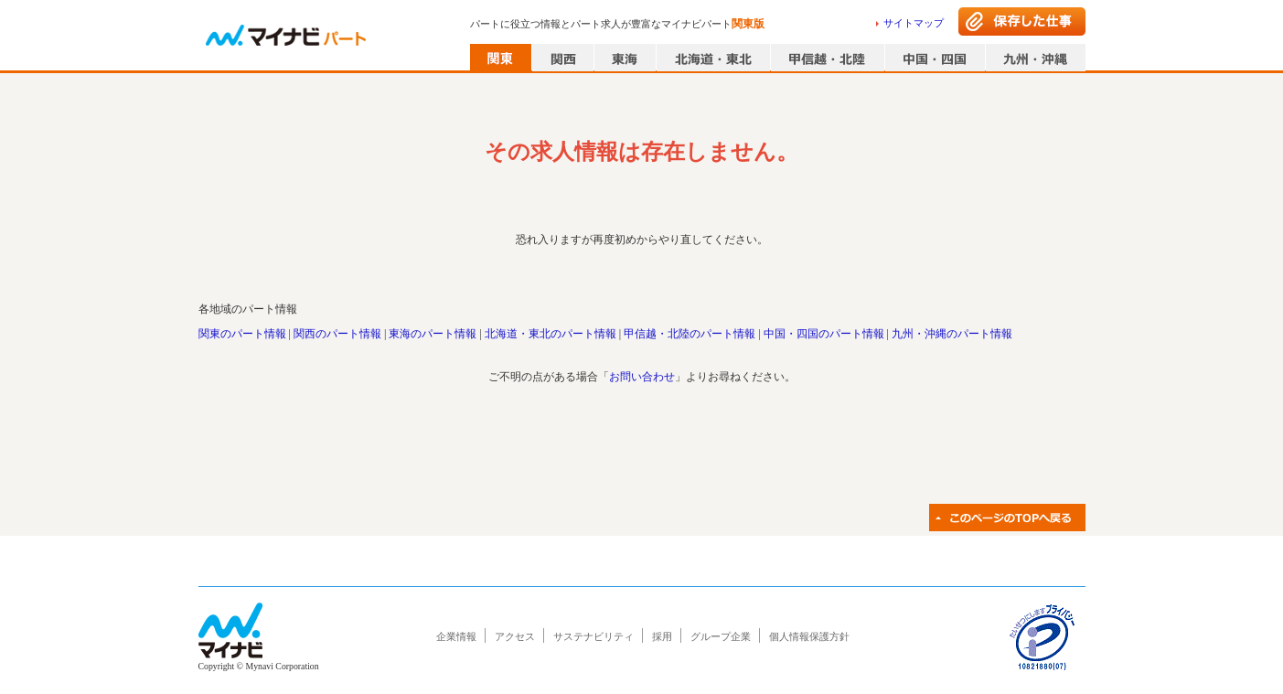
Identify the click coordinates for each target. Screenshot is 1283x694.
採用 (662, 636)
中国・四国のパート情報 (824, 333)
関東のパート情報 (242, 333)
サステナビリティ (593, 636)
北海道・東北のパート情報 (550, 333)
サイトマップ (913, 22)
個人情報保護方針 (809, 636)
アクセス (515, 636)
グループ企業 (720, 636)
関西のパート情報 (337, 333)
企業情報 (456, 636)
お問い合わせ (642, 376)
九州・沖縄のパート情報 (952, 333)
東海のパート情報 (432, 333)
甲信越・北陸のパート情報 (689, 333)
